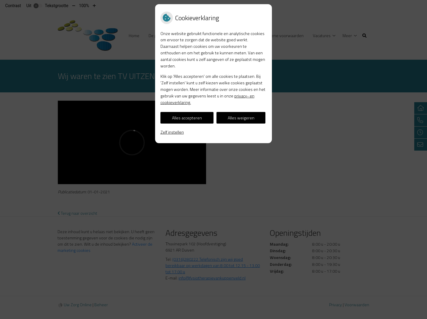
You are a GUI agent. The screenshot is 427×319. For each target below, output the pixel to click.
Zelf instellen (172, 132)
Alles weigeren (241, 118)
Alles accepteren (187, 118)
